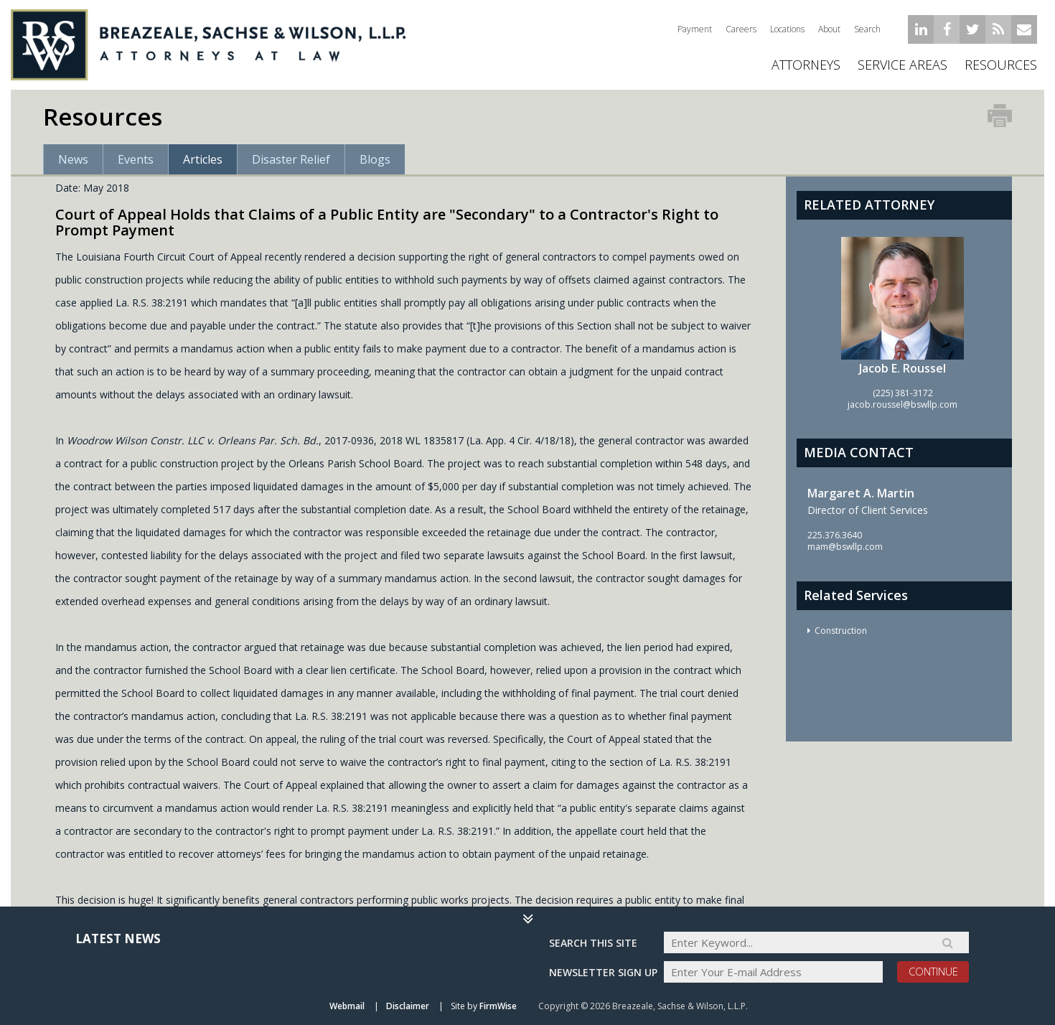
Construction (841, 630)
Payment (694, 29)
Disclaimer (407, 1006)
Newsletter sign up (603, 972)
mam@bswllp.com (845, 546)
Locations (787, 29)
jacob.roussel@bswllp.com (902, 404)
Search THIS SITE (593, 943)
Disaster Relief (291, 159)
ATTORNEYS (806, 64)
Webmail (347, 1006)
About (829, 29)
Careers (741, 29)
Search (867, 29)
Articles (202, 159)
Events (136, 159)
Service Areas (902, 64)
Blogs (375, 159)
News (73, 159)
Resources (1001, 64)
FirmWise (498, 1006)
